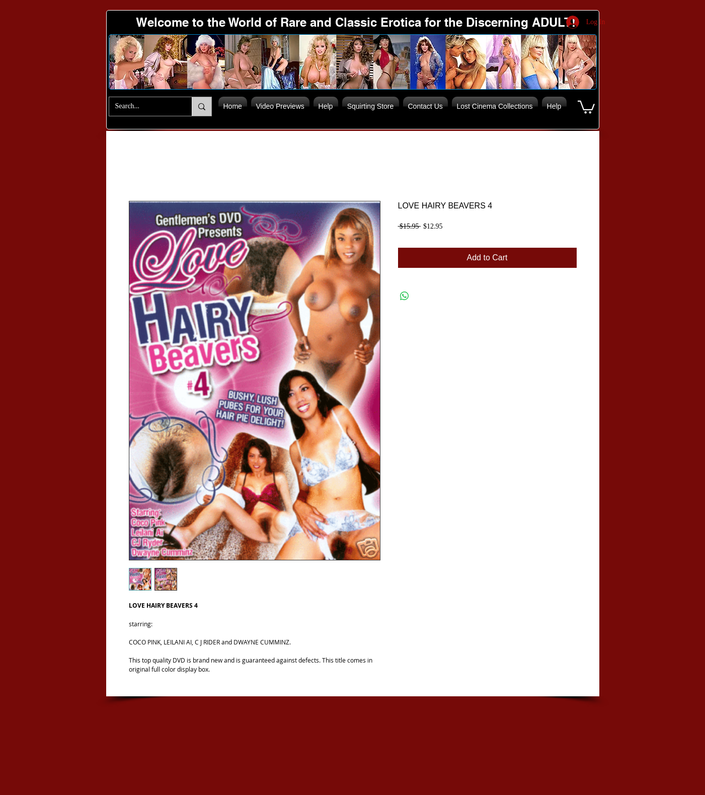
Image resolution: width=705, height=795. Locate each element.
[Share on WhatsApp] (405, 296)
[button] (586, 106)
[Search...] (143, 106)
